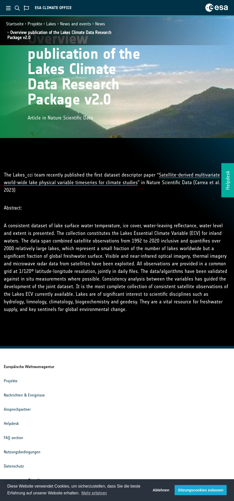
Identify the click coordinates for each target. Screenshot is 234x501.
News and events (75, 23)
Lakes (51, 23)
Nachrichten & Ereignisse (24, 395)
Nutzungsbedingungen (22, 452)
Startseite (15, 23)
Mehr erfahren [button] (94, 493)
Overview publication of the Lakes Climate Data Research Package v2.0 (59, 35)
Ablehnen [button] (161, 490)
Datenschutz (14, 466)
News (100, 23)
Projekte (35, 23)
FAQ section (13, 437)
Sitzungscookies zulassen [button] (200, 490)
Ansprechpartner (17, 409)
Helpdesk (11, 423)
